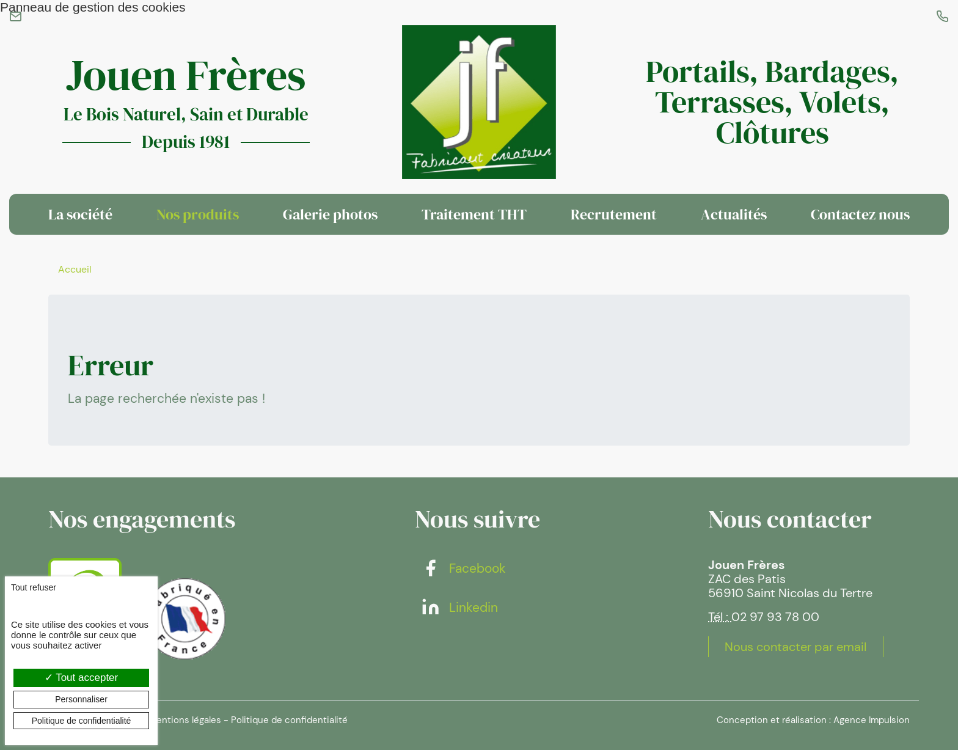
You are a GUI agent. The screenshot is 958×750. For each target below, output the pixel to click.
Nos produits (197, 214)
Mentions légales (184, 720)
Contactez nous (860, 214)
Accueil (75, 269)
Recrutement (614, 214)
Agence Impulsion (871, 720)
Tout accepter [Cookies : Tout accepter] (81, 677)
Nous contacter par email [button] (795, 647)
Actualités (734, 214)
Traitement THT (474, 214)
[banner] (479, 101)
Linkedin (459, 607)
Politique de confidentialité (289, 720)
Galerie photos (330, 214)
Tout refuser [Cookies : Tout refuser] (33, 587)
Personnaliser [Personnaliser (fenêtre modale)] (81, 699)
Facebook (463, 568)
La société (80, 214)
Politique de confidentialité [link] (81, 721)
